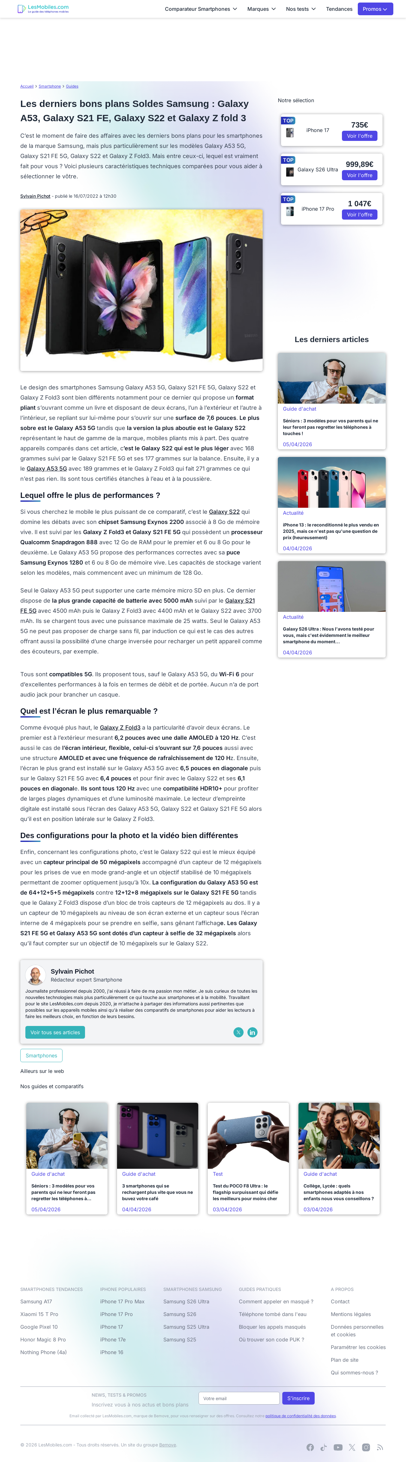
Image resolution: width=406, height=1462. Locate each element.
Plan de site (344, 1360)
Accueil (27, 86)
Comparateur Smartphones (201, 9)
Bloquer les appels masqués (272, 1327)
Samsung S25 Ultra (186, 1327)
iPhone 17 (111, 1327)
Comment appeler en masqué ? (276, 1301)
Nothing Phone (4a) (43, 1352)
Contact (340, 1301)
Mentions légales (351, 1314)
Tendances (339, 9)
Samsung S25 (179, 1339)
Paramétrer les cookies (358, 1347)
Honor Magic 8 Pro (43, 1339)
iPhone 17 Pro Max (122, 1301)
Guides (72, 86)
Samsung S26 (179, 1314)
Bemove (167, 1444)
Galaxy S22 (224, 511)
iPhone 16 (111, 1352)
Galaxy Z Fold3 (120, 727)
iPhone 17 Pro (116, 1314)
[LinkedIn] (252, 1032)
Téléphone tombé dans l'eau (272, 1314)
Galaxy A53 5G (47, 468)
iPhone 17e (113, 1339)
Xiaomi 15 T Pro (39, 1314)
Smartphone (50, 86)
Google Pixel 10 (39, 1327)
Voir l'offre (359, 136)
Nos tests (301, 9)
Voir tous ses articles (55, 1032)
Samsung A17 (36, 1301)
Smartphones (41, 1055)
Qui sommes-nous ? (354, 1372)
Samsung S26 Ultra (186, 1301)
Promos (375, 9)
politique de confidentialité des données (300, 1415)
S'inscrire (298, 1398)
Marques (261, 9)
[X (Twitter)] (238, 1032)
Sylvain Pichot (35, 196)
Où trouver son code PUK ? (271, 1339)
